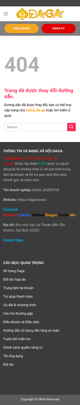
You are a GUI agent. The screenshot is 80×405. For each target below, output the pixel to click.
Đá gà (40, 110)
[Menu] (5, 14)
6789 (43, 164)
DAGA (30, 110)
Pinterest (10, 215)
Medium (38, 215)
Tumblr (63, 215)
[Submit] (71, 127)
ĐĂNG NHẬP (21, 28)
